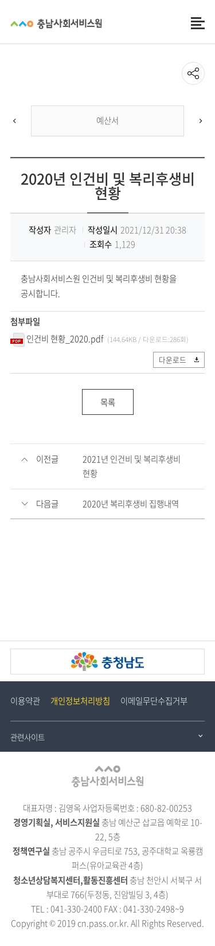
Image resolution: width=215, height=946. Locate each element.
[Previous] (14, 121)
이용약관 (25, 700)
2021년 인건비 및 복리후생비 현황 (132, 466)
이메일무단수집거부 (153, 700)
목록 (107, 402)
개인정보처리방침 (80, 700)
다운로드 (180, 360)
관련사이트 (27, 737)
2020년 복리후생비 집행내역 (131, 503)
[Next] (201, 121)
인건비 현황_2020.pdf (64, 338)
